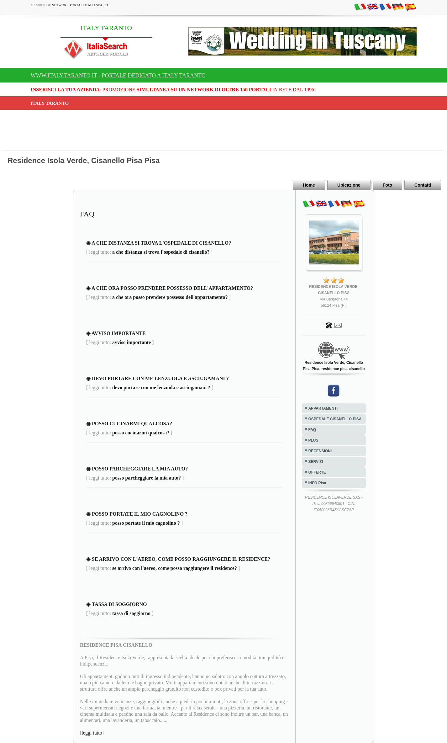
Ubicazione (348, 185)
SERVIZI (315, 461)
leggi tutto (92, 732)
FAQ (312, 429)
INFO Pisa (317, 483)
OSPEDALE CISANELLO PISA (335, 419)
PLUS (313, 440)
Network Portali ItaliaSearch (81, 5)
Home (309, 185)
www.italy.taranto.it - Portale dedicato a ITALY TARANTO (118, 75)
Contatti (422, 185)
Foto (387, 185)
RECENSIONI (320, 451)
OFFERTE (317, 472)
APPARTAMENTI (323, 408)
